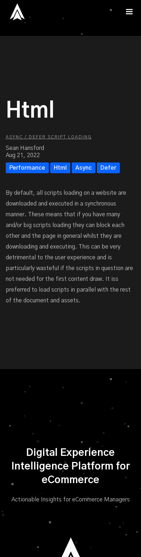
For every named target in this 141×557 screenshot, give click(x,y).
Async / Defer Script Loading (49, 137)
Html (60, 168)
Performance (27, 168)
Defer (108, 168)
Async (83, 168)
